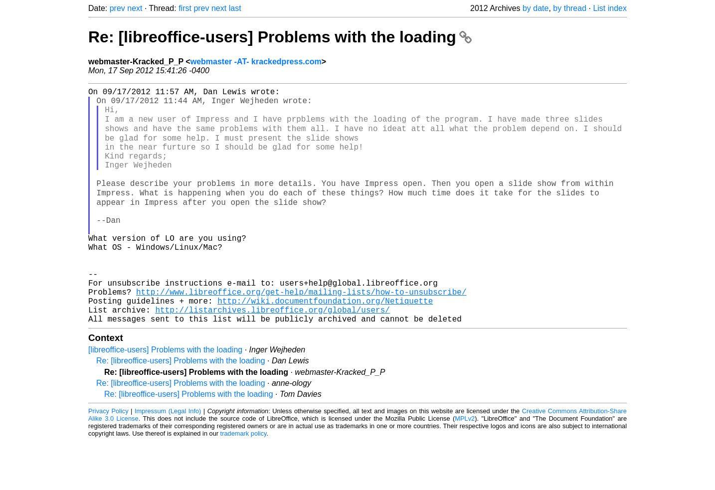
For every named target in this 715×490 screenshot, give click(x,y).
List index (610, 8)
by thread (569, 8)
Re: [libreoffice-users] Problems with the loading (280, 37)
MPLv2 (465, 467)
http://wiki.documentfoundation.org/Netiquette (325, 345)
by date (535, 8)
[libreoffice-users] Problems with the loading (165, 398)
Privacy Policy (108, 460)
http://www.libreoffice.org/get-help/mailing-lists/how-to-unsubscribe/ (301, 334)
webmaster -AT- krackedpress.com (256, 61)
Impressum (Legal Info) (168, 460)
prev (117, 8)
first (185, 8)
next (134, 8)
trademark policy (243, 482)
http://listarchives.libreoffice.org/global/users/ (272, 356)
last (235, 8)
